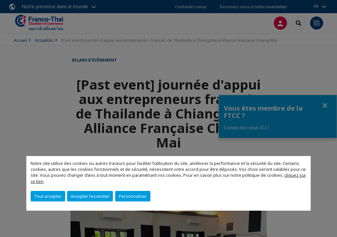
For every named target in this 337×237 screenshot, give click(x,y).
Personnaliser (133, 196)
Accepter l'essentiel (90, 196)
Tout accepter (48, 196)
